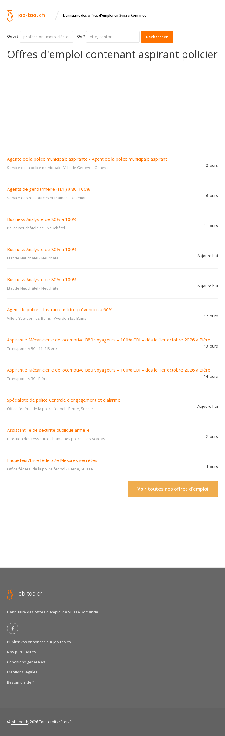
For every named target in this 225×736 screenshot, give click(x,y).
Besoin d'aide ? (20, 682)
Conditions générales (26, 662)
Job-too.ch (19, 721)
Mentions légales (22, 672)
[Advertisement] (112, 104)
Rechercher (157, 36)
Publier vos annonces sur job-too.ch (39, 641)
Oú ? (81, 36)
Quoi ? (13, 36)
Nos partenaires (21, 651)
